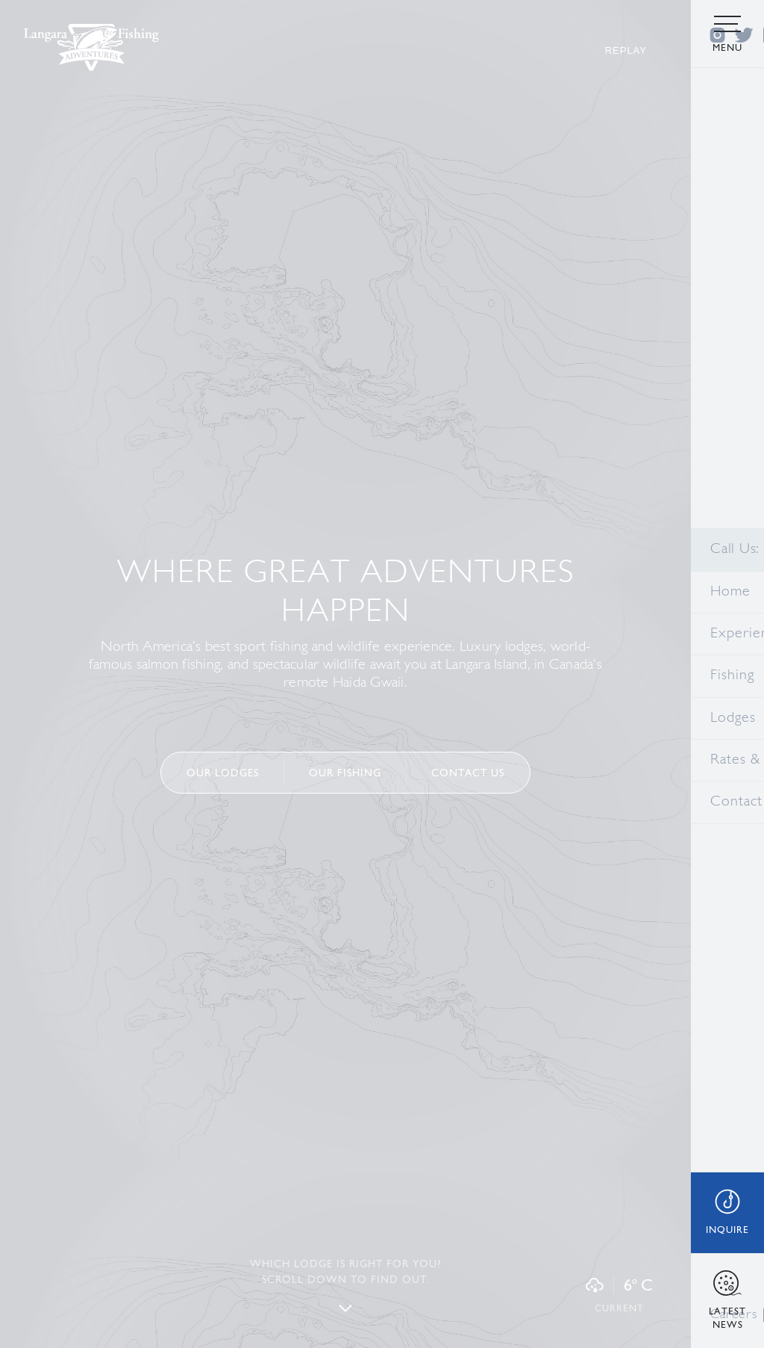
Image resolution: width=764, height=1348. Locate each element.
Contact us (467, 773)
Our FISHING (345, 773)
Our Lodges (223, 773)
